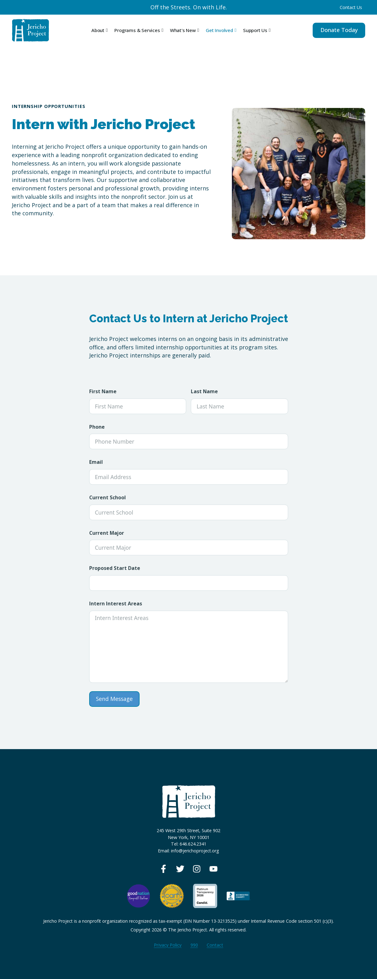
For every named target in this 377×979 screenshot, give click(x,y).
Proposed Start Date (114, 568)
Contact (215, 945)
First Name (103, 391)
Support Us (255, 30)
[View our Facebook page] (163, 868)
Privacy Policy (168, 945)
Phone (97, 427)
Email (96, 462)
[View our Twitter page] (180, 868)
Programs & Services (137, 30)
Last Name (204, 391)
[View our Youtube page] (213, 868)
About (97, 30)
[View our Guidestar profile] (205, 895)
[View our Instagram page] (196, 868)
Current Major (106, 533)
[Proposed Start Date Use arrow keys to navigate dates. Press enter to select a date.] (188, 583)
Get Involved (219, 30)
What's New (183, 30)
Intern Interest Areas (115, 604)
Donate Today (339, 30)
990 (194, 945)
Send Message (114, 698)
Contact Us (351, 7)
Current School (107, 498)
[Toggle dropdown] (107, 30)
